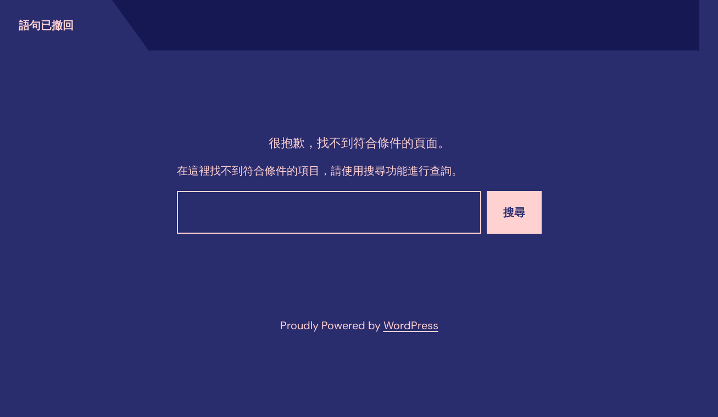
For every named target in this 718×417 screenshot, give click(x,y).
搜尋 (514, 212)
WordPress (410, 325)
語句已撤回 (46, 25)
